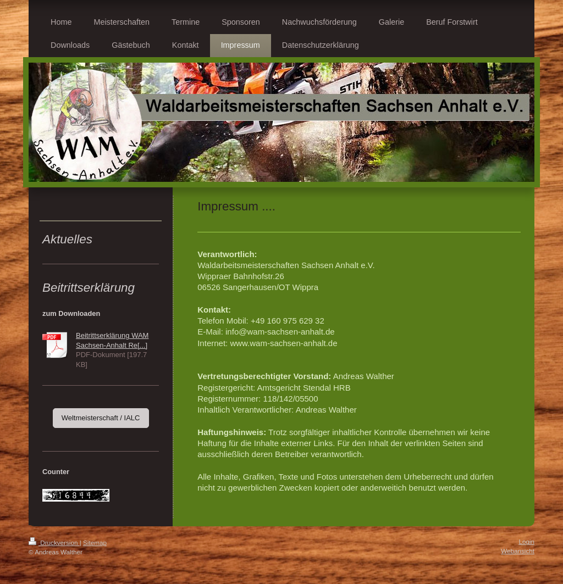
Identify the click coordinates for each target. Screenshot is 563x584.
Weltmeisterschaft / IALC (101, 418)
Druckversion (54, 542)
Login (526, 541)
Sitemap (95, 542)
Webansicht (517, 550)
